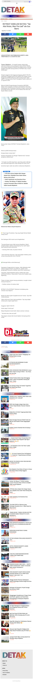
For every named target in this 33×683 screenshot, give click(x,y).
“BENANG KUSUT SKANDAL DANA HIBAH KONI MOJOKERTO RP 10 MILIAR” (20, 397)
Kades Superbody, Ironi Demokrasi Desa (15, 179)
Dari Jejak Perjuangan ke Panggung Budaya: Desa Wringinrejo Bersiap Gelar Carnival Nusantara (19, 607)
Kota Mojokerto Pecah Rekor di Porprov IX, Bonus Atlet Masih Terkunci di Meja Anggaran (20, 470)
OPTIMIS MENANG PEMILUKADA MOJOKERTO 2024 (21, 539)
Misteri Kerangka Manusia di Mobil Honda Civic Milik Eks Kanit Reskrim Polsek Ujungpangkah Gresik (19, 421)
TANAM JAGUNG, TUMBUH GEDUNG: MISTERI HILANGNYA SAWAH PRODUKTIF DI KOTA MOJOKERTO (20, 514)
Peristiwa (14, 16)
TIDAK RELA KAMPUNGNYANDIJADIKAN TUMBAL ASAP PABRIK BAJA (19, 554)
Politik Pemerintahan (25, 16)
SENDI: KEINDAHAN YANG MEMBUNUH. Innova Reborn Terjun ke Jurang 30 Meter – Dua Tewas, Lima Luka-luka (20, 371)
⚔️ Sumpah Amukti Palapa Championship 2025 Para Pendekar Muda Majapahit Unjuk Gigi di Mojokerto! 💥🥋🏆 (20, 439)
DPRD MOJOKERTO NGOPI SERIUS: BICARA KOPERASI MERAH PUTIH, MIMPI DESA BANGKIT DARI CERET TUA (20, 573)
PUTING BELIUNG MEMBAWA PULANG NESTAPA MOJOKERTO (18, 363)
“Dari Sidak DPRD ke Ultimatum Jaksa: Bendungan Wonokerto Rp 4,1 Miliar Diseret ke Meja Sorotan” (20, 506)
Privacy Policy (5, 670)
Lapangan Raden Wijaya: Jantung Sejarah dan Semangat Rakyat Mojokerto (20, 637)
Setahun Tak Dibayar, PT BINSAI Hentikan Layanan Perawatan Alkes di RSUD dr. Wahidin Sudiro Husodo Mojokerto (16, 183)
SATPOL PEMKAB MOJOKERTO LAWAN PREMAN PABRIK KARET (19, 546)
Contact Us (5, 665)
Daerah (7, 16)
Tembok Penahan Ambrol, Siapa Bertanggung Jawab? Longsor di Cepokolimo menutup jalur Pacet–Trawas (19, 379)
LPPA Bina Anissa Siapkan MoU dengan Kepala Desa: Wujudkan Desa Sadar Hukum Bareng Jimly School (15, 175)
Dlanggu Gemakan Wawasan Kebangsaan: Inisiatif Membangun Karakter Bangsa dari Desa (20, 580)
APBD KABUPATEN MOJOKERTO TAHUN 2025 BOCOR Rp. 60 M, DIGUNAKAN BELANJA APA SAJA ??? (21, 524)
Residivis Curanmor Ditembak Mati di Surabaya (19, 428)
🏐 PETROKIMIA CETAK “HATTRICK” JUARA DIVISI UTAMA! (19, 446)
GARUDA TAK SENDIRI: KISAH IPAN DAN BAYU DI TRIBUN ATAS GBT (20, 462)
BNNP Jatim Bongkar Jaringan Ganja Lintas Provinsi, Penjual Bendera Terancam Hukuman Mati (19, 405)
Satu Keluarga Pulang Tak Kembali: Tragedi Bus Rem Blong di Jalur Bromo (20, 386)
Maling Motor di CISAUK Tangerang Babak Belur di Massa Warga (20, 412)
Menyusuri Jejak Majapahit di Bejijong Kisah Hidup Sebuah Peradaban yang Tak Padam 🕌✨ (20, 630)
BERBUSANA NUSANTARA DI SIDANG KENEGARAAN (18, 531)
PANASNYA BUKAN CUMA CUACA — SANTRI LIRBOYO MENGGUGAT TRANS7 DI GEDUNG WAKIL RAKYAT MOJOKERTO (20, 565)
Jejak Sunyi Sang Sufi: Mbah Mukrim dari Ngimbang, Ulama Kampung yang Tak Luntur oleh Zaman (20, 615)
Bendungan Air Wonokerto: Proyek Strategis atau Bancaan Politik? (20, 588)
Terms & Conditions (6, 672)
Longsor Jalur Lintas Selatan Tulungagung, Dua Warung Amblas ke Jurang (19, 355)
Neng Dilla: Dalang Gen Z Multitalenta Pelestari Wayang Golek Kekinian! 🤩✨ (20, 622)
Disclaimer (5, 674)
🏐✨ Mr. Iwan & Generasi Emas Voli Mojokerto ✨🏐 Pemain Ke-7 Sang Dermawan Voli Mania (20, 454)
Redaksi (4, 663)
